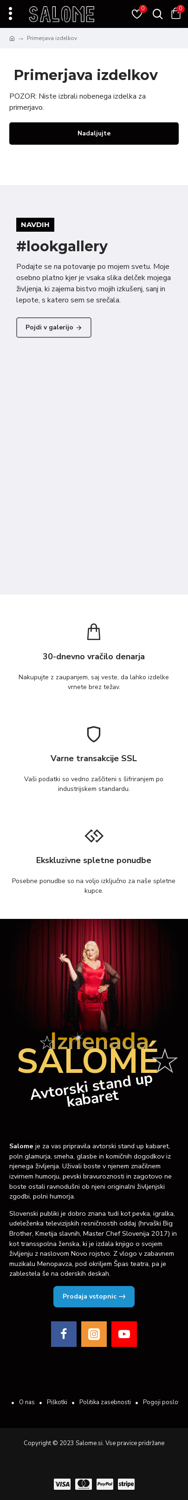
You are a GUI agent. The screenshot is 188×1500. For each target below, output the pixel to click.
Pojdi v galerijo (49, 327)
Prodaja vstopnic (90, 1296)
